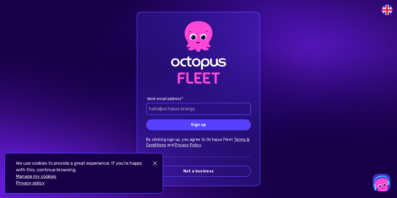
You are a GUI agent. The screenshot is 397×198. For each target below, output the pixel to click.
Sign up (198, 124)
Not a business (198, 171)
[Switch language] (387, 9)
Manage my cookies (36, 176)
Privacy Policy (188, 145)
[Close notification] (154, 163)
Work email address (164, 99)
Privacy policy (30, 183)
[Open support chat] (381, 182)
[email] (198, 109)
